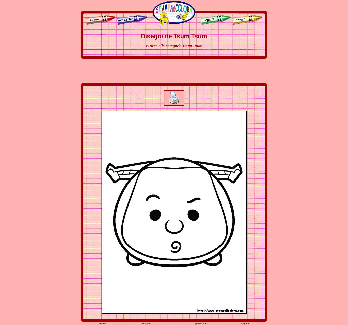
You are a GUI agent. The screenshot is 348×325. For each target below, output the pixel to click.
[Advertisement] (174, 70)
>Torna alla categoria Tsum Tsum (174, 46)
